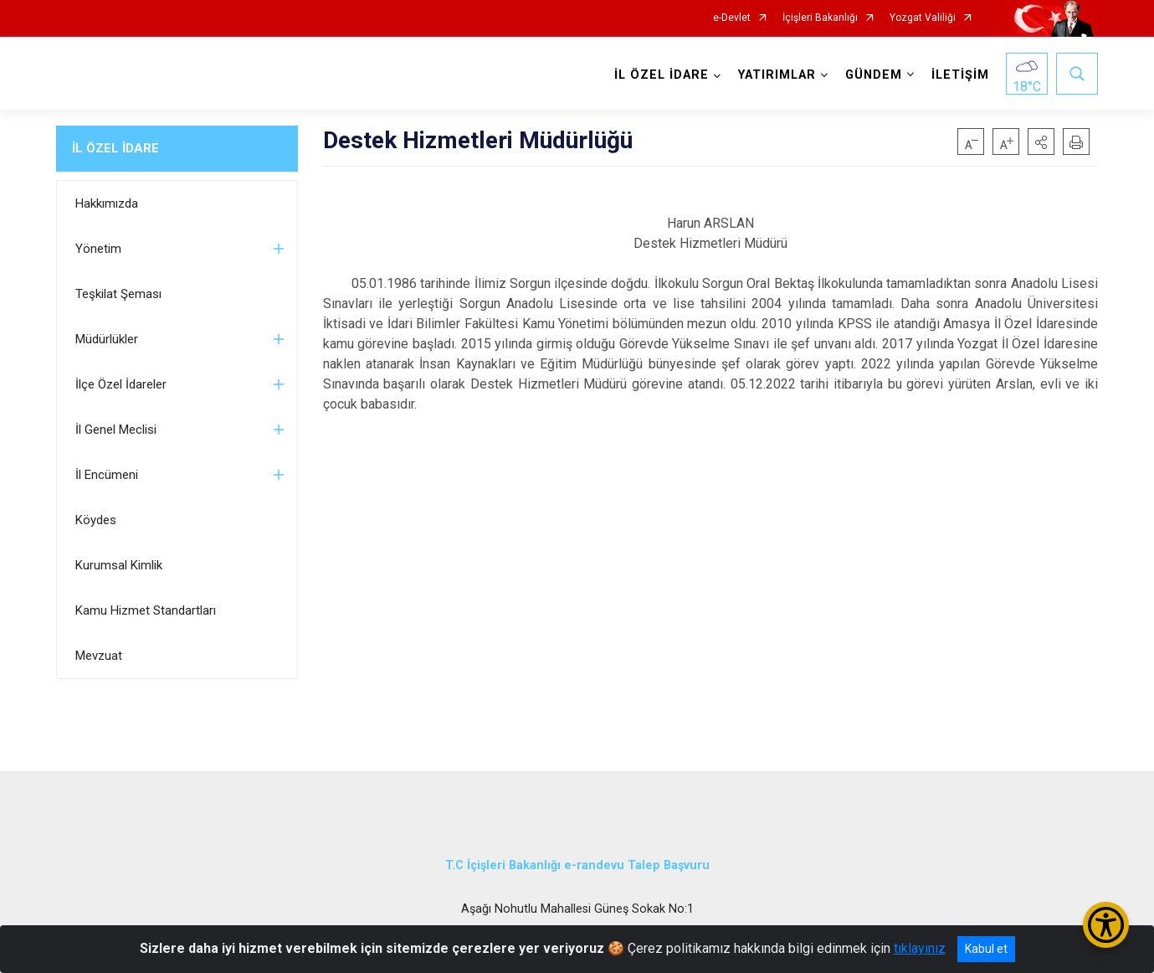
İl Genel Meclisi (115, 429)
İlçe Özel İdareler (121, 384)
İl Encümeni (106, 474)
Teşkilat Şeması (118, 293)
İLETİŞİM (960, 75)
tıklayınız (920, 948)
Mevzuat (98, 655)
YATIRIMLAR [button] (777, 75)
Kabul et (986, 948)
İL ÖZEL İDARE (115, 148)
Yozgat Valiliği (923, 18)
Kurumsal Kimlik (118, 565)
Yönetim (98, 248)
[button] (1041, 141)
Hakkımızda (106, 203)
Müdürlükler (106, 339)
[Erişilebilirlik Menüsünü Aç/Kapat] (1106, 925)
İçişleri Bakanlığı (820, 18)
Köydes (95, 520)
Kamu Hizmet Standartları (145, 610)
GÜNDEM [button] (873, 75)
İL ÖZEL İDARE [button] (661, 75)
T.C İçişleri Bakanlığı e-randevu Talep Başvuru (577, 865)
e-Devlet (732, 18)
